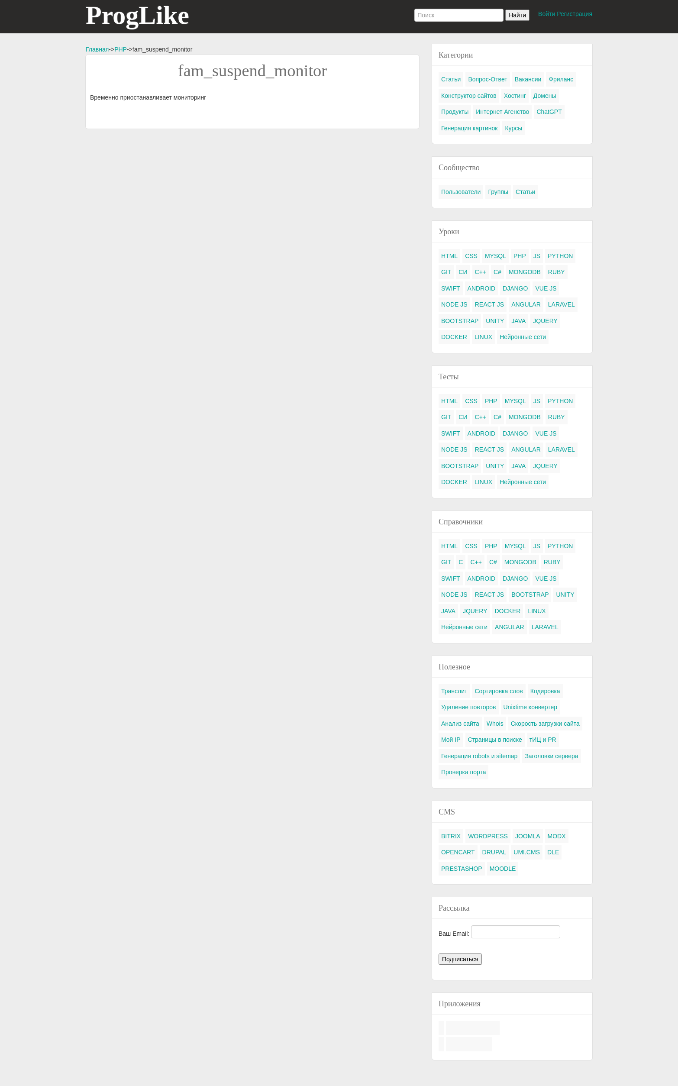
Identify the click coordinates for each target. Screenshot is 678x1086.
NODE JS (454, 304)
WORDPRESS (488, 836)
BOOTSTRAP (459, 320)
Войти (546, 13)
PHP (120, 49)
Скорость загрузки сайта (545, 723)
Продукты (454, 111)
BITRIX (451, 836)
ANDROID (482, 288)
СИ (462, 271)
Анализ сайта (460, 723)
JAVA (518, 320)
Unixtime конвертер (531, 707)
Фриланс (561, 79)
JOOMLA (527, 836)
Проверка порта (463, 772)
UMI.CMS (526, 852)
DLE (553, 852)
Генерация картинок (469, 128)
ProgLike (137, 15)
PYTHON (560, 255)
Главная (97, 49)
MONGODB (525, 271)
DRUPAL (494, 852)
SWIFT (450, 288)
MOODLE (503, 868)
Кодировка (545, 691)
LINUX (483, 336)
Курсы (513, 128)
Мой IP (451, 739)
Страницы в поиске (495, 739)
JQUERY (545, 320)
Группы (498, 191)
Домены (544, 95)
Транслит (454, 691)
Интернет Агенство (502, 111)
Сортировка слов (499, 691)
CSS (471, 255)
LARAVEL (561, 304)
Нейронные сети (523, 336)
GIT (446, 271)
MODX (557, 836)
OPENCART (458, 852)
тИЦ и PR (542, 739)
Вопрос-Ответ (487, 79)
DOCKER (454, 336)
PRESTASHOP (461, 868)
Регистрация (574, 13)
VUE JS (545, 288)
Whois (495, 723)
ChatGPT (549, 111)
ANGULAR (526, 304)
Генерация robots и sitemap (479, 756)
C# (497, 271)
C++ (480, 271)
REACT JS (489, 304)
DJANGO (515, 288)
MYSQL (495, 255)
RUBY (556, 271)
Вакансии (528, 79)
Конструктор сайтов (469, 95)
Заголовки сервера (551, 756)
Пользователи (461, 191)
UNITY (495, 320)
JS (536, 255)
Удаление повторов (468, 707)
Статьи (451, 79)
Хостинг (515, 95)
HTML (449, 255)
